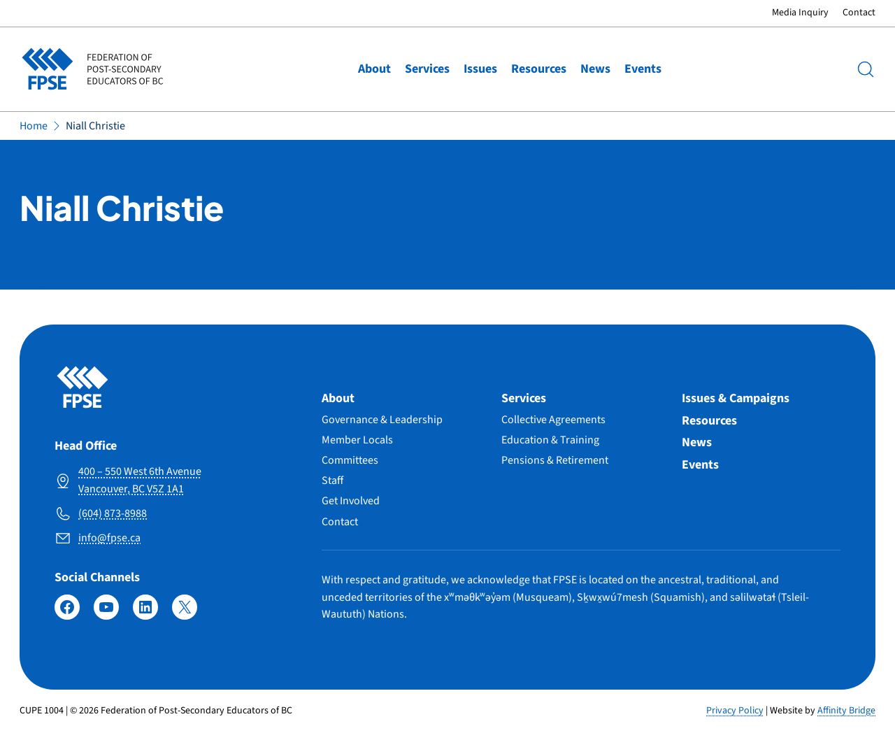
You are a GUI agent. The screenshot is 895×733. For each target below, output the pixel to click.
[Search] (865, 69)
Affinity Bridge (846, 711)
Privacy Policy (735, 711)
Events (642, 69)
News (595, 69)
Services (427, 69)
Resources (538, 69)
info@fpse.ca (109, 538)
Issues (480, 69)
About (374, 69)
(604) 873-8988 (112, 513)
